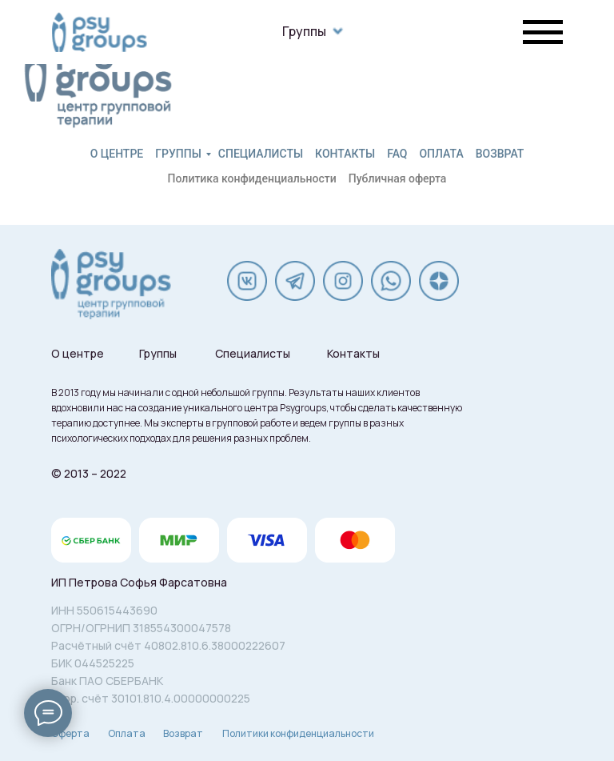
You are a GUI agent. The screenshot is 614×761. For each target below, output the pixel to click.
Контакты (345, 153)
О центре (117, 153)
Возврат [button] (500, 153)
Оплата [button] (441, 153)
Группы (304, 31)
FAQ (397, 153)
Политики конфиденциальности (298, 733)
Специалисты (260, 153)
